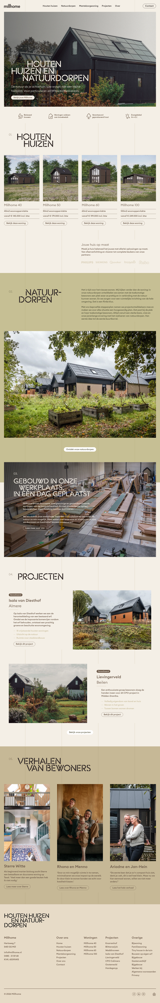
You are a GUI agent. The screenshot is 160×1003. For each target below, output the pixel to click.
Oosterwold (111, 965)
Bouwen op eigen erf (142, 954)
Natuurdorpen (68, 6)
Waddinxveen (112, 950)
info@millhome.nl (13, 952)
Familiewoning (139, 947)
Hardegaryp (111, 968)
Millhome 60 (90, 950)
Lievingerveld (112, 957)
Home (59, 943)
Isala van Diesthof (114, 954)
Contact (60, 965)
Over (117, 6)
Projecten (107, 6)
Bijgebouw (137, 957)
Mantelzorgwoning (88, 6)
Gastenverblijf (139, 961)
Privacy (135, 975)
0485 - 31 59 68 (11, 956)
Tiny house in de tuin (142, 950)
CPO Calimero (112, 961)
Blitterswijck (111, 947)
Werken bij (137, 968)
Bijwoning (137, 943)
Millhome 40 (90, 943)
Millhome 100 (90, 954)
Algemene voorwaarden (144, 972)
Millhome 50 (90, 947)
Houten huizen (50, 6)
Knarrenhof (111, 943)
